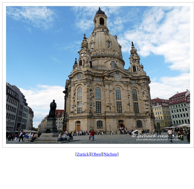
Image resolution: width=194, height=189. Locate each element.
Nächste (110, 154)
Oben (96, 154)
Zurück (83, 154)
